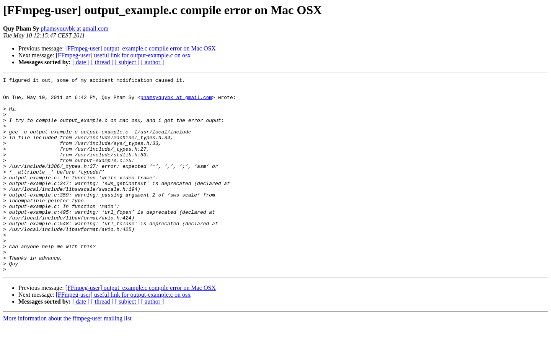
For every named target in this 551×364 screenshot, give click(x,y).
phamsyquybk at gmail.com (74, 28)
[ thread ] (102, 62)
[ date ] (81, 62)
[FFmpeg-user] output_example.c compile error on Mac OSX (140, 48)
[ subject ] (127, 62)
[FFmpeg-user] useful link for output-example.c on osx (123, 55)
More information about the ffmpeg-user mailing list (67, 357)
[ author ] (152, 62)
